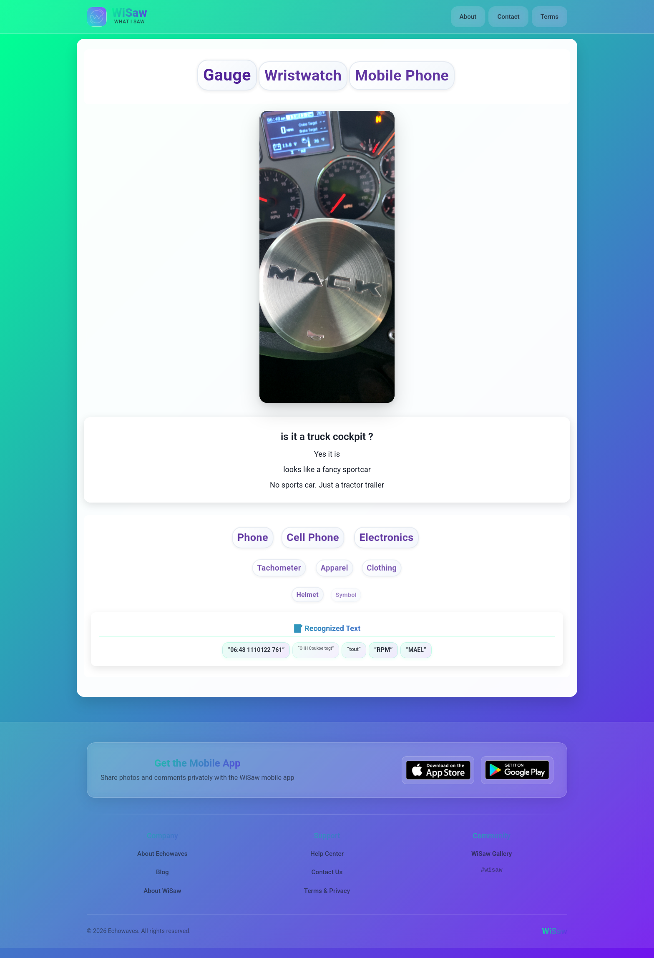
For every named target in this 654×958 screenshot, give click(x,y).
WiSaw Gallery (491, 853)
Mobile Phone (402, 75)
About (468, 16)
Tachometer (279, 567)
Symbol (346, 594)
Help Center (327, 853)
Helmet (308, 594)
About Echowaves (162, 853)
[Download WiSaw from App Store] (438, 770)
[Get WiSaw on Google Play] (517, 770)
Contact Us (327, 872)
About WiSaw (162, 891)
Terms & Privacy (327, 891)
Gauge (227, 74)
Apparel (334, 567)
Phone (252, 537)
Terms (549, 16)
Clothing (382, 567)
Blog (162, 872)
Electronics (387, 537)
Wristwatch (303, 75)
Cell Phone (313, 537)
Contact (508, 16)
